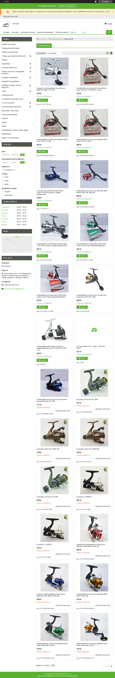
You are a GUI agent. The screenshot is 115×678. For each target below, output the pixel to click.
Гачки (4, 91)
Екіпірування (6, 134)
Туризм (4, 60)
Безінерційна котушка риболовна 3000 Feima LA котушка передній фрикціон (51, 296)
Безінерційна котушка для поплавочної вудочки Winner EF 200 (52, 400)
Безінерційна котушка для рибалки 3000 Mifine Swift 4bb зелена (52, 644)
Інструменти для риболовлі (12, 99)
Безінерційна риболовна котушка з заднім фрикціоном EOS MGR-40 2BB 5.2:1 (51, 348)
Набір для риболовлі (10, 52)
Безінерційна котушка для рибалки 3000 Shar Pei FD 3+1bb (52, 140)
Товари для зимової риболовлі (14, 56)
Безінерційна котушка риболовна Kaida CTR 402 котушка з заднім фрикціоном (52, 244)
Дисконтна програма (45, 32)
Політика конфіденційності (69, 676)
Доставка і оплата (28, 32)
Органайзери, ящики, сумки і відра (15, 130)
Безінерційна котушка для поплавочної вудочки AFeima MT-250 (91, 296)
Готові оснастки (8, 103)
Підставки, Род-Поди (10, 111)
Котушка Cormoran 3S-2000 (87, 399)
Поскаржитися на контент (52, 676)
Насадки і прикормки (10, 77)
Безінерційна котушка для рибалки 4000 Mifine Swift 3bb (91, 595)
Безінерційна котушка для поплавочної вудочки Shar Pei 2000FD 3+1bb (91, 89)
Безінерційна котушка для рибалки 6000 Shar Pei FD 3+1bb (91, 140)
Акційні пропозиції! (9, 44)
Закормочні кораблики (10, 81)
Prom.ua (68, 674)
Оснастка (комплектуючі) (11, 107)
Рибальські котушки (55, 39)
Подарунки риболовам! (11, 48)
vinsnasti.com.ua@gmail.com (14, 289)
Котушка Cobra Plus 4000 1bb (48, 449)
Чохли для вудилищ (10, 114)
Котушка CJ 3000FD (44, 544)
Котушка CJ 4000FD (84, 497)
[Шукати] (109, 32)
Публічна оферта (62, 32)
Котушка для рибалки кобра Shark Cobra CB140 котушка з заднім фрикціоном (50, 192)
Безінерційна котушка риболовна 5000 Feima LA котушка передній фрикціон (91, 244)
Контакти (15, 32)
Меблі (4, 126)
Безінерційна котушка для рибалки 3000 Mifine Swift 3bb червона (91, 191)
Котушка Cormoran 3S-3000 (47, 497)
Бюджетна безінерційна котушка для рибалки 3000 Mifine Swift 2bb (51, 595)
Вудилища (6, 64)
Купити (43, 100)
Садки (4, 122)
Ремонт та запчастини (10, 138)
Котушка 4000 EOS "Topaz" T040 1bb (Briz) (90, 347)
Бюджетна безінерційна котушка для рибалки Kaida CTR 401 (51, 89)
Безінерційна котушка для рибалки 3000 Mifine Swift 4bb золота (91, 644)
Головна (6, 32)
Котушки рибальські (9, 67)
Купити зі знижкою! (67, 6)
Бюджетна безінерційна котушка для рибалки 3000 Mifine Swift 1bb (90, 545)
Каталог (43, 39)
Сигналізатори (7, 95)
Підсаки (5, 118)
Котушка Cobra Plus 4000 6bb (87, 449)
